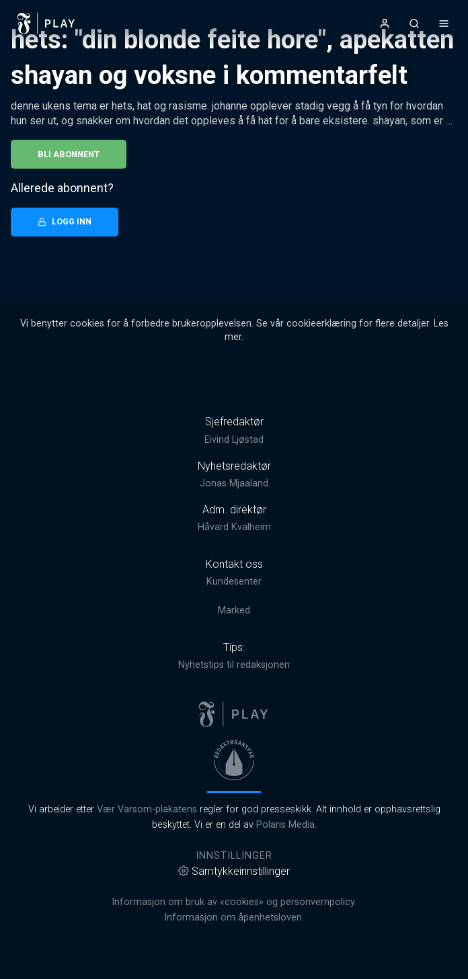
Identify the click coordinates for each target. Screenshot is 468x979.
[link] (46, 23)
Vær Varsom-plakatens (147, 809)
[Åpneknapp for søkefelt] (414, 23)
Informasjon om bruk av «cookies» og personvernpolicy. (234, 902)
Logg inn (64, 221)
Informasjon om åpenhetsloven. (234, 917)
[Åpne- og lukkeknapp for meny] (443, 23)
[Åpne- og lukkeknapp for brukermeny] (384, 23)
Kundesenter (234, 581)
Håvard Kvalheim (234, 527)
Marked (234, 610)
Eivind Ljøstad (234, 439)
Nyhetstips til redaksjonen (234, 665)
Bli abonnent (69, 154)
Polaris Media (285, 825)
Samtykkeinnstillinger (234, 871)
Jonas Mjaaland (234, 483)
